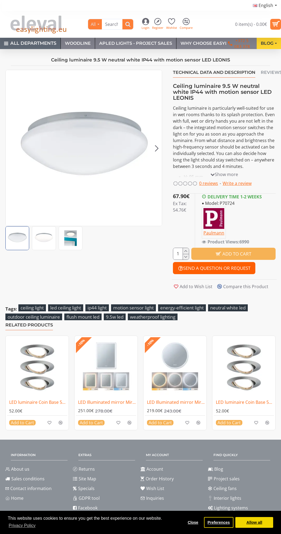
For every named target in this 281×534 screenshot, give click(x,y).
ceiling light (32, 308)
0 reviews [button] (208, 183)
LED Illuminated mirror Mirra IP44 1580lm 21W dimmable (176, 402)
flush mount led (82, 317)
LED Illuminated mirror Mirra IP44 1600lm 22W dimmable (107, 402)
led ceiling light (65, 308)
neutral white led (228, 308)
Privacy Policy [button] (22, 525)
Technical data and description (214, 72)
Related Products (29, 325)
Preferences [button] (219, 522)
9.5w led (114, 317)
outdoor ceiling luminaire (34, 317)
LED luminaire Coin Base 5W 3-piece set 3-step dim (38, 402)
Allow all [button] (254, 522)
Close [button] (193, 522)
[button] (156, 148)
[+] (186, 251)
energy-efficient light (182, 308)
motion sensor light (133, 308)
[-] (186, 257)
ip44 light (97, 308)
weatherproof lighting (152, 317)
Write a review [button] (237, 183)
